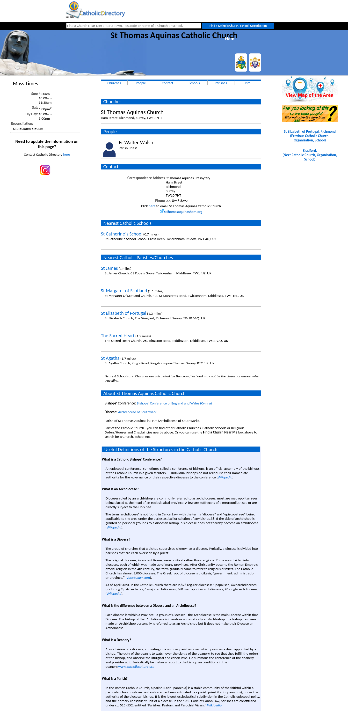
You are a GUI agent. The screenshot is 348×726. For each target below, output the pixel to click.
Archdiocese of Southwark (137, 412)
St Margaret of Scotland (124, 290)
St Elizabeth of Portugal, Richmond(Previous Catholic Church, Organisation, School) (310, 135)
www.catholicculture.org (136, 666)
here (66, 154)
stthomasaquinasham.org (181, 212)
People (141, 83)
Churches (114, 83)
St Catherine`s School (122, 234)
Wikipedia (225, 477)
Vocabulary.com (138, 577)
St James (109, 268)
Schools (194, 83)
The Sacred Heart (118, 335)
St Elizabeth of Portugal (123, 313)
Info (248, 83)
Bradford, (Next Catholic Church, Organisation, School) (310, 154)
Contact (167, 83)
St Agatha (110, 358)
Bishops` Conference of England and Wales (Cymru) (174, 403)
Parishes (221, 83)
